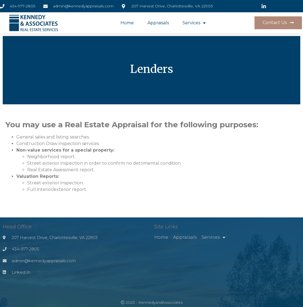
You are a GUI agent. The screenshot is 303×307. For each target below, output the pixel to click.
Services (194, 23)
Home (127, 22)
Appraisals (158, 22)
